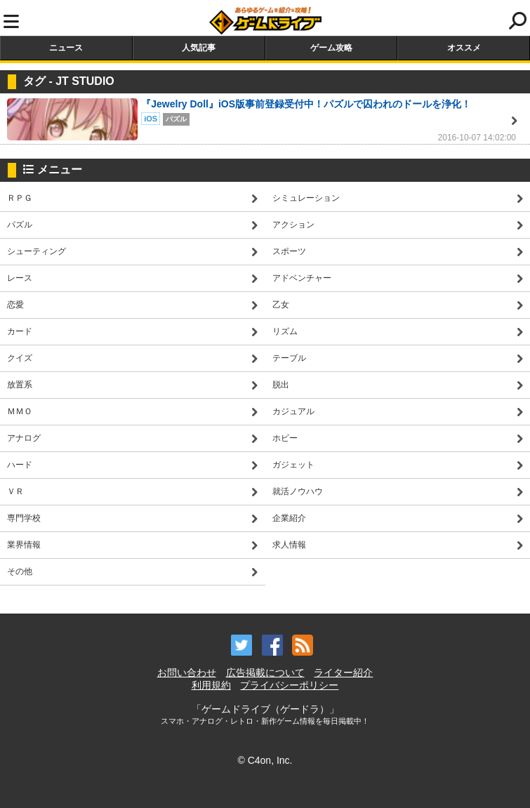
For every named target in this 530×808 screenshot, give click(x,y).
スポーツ (289, 251)
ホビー (285, 438)
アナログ (24, 438)
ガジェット (293, 465)
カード (19, 331)
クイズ (19, 358)
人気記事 (199, 48)
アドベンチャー (301, 278)
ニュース (66, 48)
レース (19, 278)
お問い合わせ (186, 672)
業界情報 (24, 545)
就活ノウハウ (297, 491)
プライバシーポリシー (289, 685)
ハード (19, 465)
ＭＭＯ (19, 411)
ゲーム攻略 (331, 48)
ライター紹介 (343, 672)
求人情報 (289, 545)
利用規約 (211, 685)
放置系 (19, 385)
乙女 (280, 305)
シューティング (36, 251)
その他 (19, 571)
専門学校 (24, 518)
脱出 (280, 385)
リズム (285, 331)
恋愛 (15, 305)
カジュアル (293, 411)
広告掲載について (265, 672)
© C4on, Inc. (264, 760)
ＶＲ (15, 491)
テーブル (289, 358)
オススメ (464, 48)
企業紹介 (289, 518)
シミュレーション (306, 198)
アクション (293, 225)
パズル (19, 225)
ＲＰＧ (19, 198)
